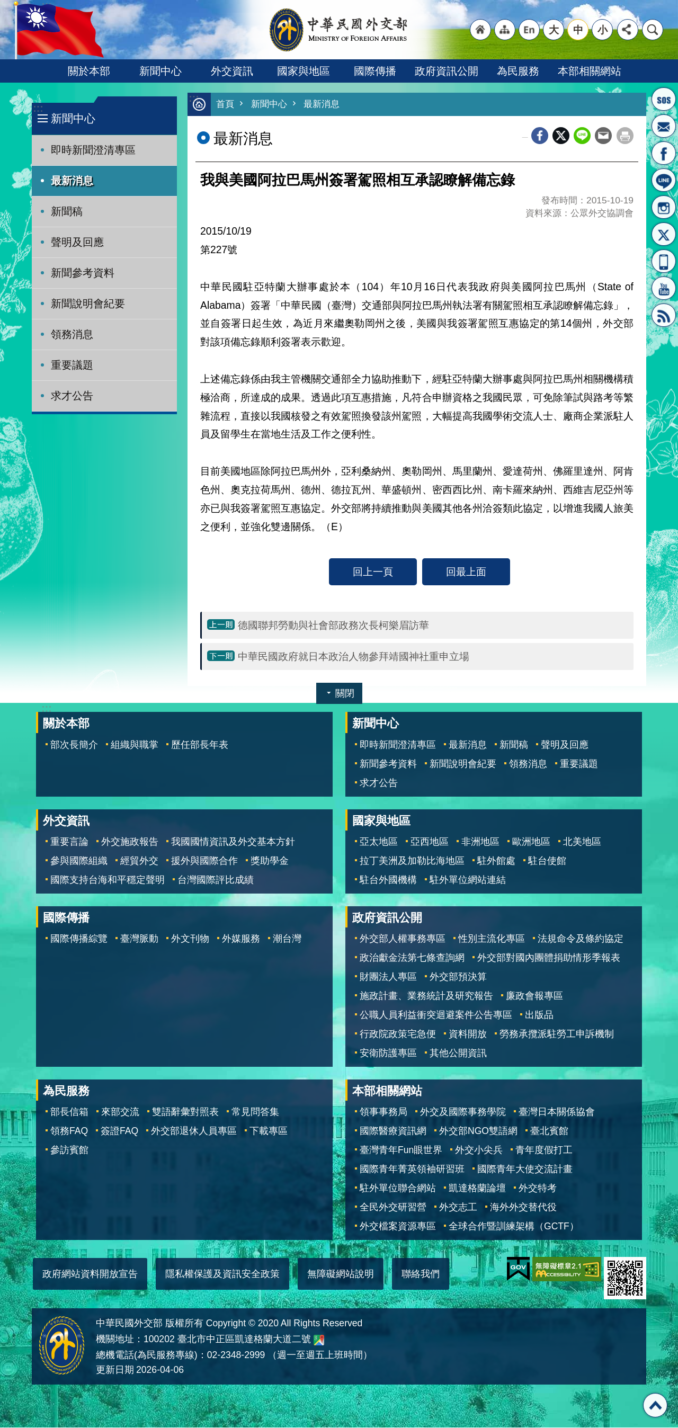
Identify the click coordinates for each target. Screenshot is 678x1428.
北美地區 (582, 842)
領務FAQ (69, 1131)
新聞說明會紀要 (88, 303)
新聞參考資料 (82, 273)
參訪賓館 (69, 1150)
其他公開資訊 (458, 1053)
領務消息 (72, 334)
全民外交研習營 (393, 1207)
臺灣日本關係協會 (557, 1112)
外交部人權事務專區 (402, 939)
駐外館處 (496, 861)
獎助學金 (270, 861)
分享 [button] (627, 29)
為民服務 (518, 71)
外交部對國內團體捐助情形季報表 (548, 958)
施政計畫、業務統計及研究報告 (426, 996)
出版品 (539, 1015)
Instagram (664, 207)
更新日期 (115, 1370)
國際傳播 (375, 71)
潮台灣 (287, 939)
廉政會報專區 (534, 996)
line (582, 136)
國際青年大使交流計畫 (525, 1169)
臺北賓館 (549, 1131)
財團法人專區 (388, 977)
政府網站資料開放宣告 (90, 1274)
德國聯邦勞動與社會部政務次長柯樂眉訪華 (333, 625)
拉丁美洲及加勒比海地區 (412, 861)
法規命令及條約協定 (580, 939)
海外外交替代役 (523, 1207)
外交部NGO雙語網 (478, 1131)
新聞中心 (160, 71)
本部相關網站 (589, 71)
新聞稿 (67, 211)
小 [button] (602, 29)
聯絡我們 (421, 1274)
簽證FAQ (119, 1131)
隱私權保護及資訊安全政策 (222, 1274)
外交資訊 (232, 71)
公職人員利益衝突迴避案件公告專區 (436, 1015)
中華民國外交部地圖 (319, 1340)
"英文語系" (529, 29)
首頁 (225, 105)
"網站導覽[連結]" (504, 29)
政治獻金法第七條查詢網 (412, 958)
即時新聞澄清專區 (93, 150)
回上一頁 (373, 572)
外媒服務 (241, 939)
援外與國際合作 (204, 861)
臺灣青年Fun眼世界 (401, 1150)
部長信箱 (664, 126)
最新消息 (72, 180)
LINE (664, 180)
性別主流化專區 (491, 939)
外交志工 (458, 1207)
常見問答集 (255, 1112)
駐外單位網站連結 (468, 880)
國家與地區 (303, 71)
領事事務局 (383, 1112)
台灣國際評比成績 (215, 880)
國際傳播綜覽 (79, 939)
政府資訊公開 (446, 71)
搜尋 (652, 29)
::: (38, 108)
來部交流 (120, 1112)
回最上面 (466, 572)
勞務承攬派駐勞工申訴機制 (556, 1034)
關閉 (344, 694)
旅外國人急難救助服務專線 (664, 99)
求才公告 (72, 395)
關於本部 (89, 71)
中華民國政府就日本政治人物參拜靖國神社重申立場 (353, 657)
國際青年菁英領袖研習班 (412, 1169)
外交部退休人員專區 (194, 1131)
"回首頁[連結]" (480, 29)
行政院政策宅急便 (398, 1034)
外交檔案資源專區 (398, 1226)
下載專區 (268, 1131)
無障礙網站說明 (340, 1274)
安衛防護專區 (388, 1053)
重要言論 (69, 842)
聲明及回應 (77, 242)
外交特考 (538, 1188)
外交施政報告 (129, 842)
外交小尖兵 (479, 1150)
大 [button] (554, 29)
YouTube (664, 288)
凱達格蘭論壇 (477, 1188)
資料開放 (468, 1034)
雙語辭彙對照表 (185, 1112)
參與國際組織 (79, 861)
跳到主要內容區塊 (5, 5)
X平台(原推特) (664, 234)
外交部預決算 (458, 977)
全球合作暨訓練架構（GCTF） (514, 1226)
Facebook (539, 136)
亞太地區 (379, 842)
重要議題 (72, 365)
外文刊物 (190, 939)
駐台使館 (547, 861)
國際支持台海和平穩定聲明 (107, 880)
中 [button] (578, 29)
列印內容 (625, 136)
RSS (664, 315)
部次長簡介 (74, 745)
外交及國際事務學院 (463, 1112)
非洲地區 (480, 842)
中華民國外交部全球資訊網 (339, 29)
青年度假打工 (544, 1150)
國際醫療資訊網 (393, 1131)
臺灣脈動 (139, 939)
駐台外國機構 (388, 880)
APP (664, 261)
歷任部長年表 (199, 745)
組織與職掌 (134, 745)
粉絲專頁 (664, 153)
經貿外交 (139, 861)
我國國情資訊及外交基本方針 (233, 842)
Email (603, 136)
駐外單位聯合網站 (398, 1188)
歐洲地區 (531, 842)
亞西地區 (430, 842)
